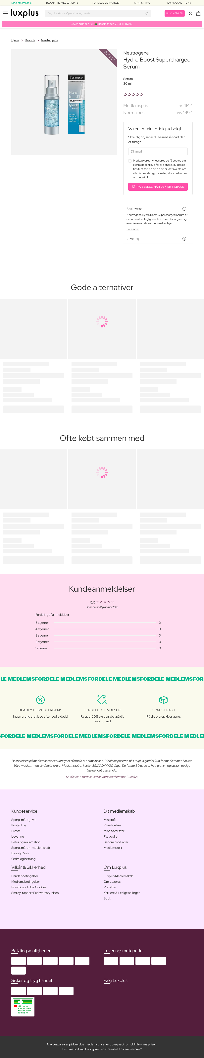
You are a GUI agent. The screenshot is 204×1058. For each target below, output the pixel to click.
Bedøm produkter (116, 842)
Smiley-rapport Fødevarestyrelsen (35, 893)
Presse (16, 831)
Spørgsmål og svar (24, 820)
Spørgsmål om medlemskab (30, 848)
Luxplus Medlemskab (118, 876)
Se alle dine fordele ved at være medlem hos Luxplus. (102, 777)
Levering (17, 836)
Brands (30, 40)
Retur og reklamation (25, 842)
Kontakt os (18, 825)
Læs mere (133, 229)
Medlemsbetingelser (25, 882)
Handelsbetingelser (24, 876)
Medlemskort (113, 848)
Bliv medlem (174, 13)
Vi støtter (110, 887)
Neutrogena (49, 40)
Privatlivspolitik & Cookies (28, 887)
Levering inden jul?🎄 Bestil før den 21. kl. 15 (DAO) (102, 24)
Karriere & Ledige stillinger (122, 893)
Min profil (110, 820)
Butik (107, 898)
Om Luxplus (112, 882)
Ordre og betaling (23, 859)
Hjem (15, 40)
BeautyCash (20, 853)
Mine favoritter (114, 831)
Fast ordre (111, 836)
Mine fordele (112, 825)
